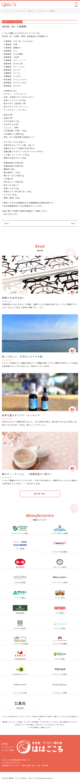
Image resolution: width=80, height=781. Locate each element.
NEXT (73, 223)
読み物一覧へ (40, 494)
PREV (6, 223)
